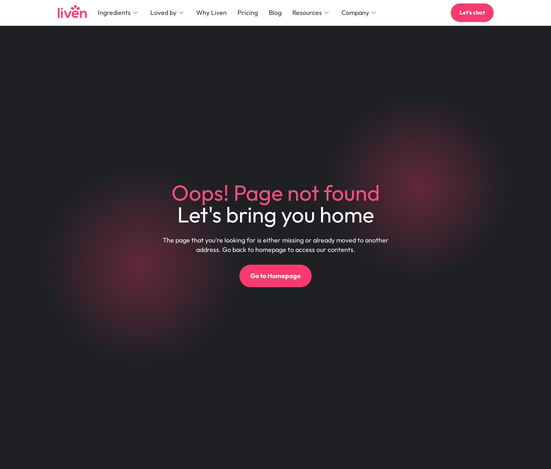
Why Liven (211, 12)
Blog (275, 12)
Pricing (248, 12)
